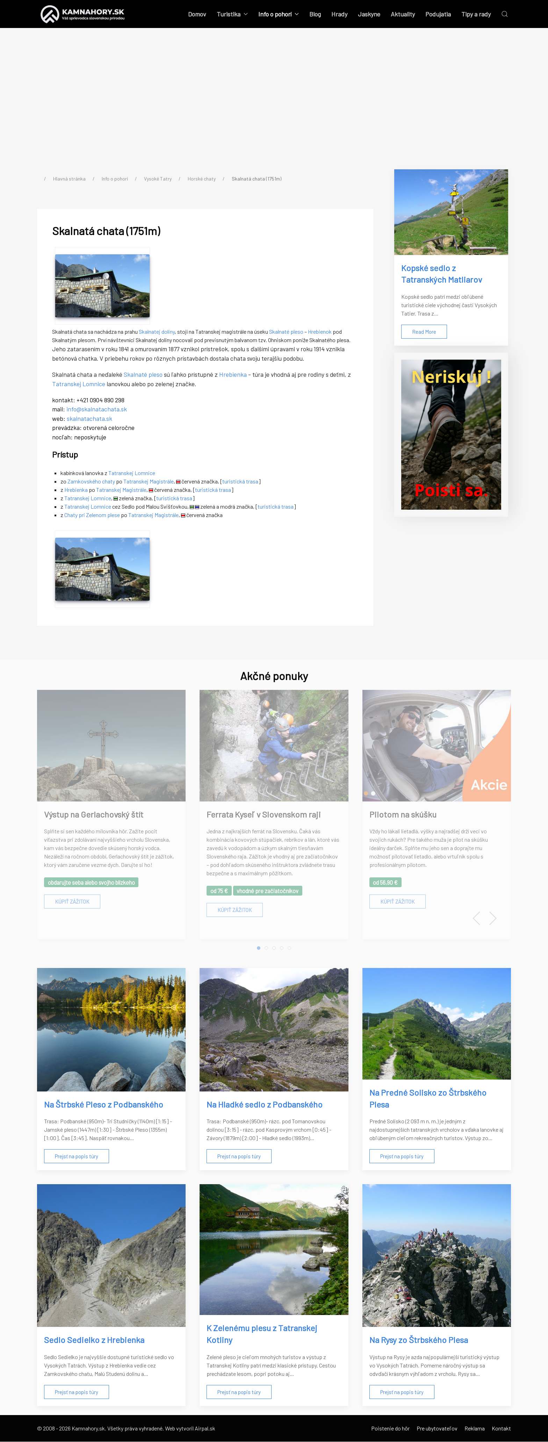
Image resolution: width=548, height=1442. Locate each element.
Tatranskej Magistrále (149, 481)
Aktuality (403, 14)
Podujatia (438, 14)
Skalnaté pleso (286, 331)
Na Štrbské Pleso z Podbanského (103, 1105)
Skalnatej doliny (157, 331)
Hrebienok (320, 331)
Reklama (474, 1428)
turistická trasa (241, 481)
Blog (315, 14)
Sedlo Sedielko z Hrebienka (94, 1340)
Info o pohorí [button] (278, 14)
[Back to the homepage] (82, 14)
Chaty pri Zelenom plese (92, 515)
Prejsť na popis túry (76, 1157)
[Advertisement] (274, 105)
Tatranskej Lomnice (79, 384)
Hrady (339, 14)
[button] (504, 14)
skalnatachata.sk (90, 419)
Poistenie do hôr (390, 1428)
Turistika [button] (232, 14)
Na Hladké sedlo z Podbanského (265, 1105)
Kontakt (501, 1428)
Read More (424, 331)
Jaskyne (369, 14)
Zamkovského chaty (91, 481)
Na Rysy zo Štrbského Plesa (418, 1340)
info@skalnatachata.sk (97, 409)
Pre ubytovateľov (437, 1428)
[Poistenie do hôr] (451, 435)
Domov (197, 14)
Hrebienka (233, 375)
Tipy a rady (476, 14)
